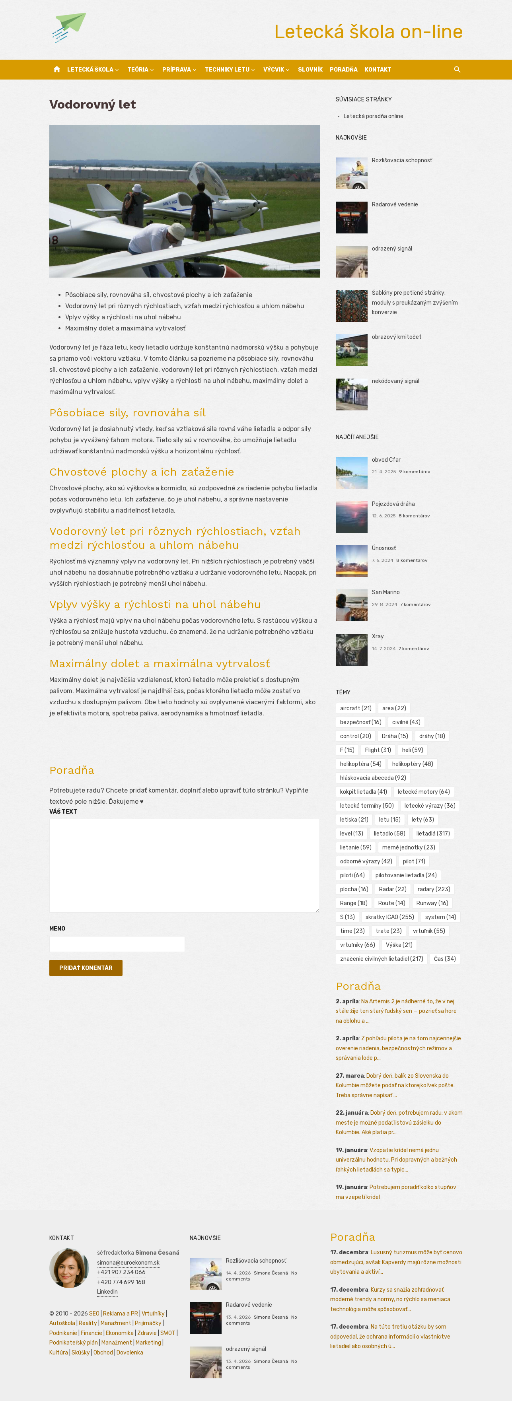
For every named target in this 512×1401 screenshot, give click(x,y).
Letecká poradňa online (373, 116)
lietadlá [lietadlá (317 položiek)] (433, 833)
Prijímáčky (148, 1323)
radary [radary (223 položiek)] (434, 889)
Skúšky (81, 1352)
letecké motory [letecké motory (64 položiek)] (424, 792)
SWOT (167, 1333)
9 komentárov (414, 471)
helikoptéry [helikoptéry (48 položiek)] (412, 764)
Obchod (103, 1352)
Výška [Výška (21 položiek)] (399, 945)
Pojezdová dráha (393, 504)
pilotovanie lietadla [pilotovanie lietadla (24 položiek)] (406, 875)
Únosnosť (384, 548)
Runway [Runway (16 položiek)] (432, 903)
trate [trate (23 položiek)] (389, 931)
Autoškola (62, 1323)
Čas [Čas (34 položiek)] (445, 959)
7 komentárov (415, 604)
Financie (91, 1333)
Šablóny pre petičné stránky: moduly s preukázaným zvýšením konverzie (415, 303)
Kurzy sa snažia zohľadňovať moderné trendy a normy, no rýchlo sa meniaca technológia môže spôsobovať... (390, 1299)
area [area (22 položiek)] (394, 708)
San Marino (386, 592)
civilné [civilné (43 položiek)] (406, 722)
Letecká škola (90, 69)
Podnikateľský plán (73, 1342)
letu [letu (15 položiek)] (390, 819)
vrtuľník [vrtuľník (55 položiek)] (429, 931)
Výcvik (273, 69)
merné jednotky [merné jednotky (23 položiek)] (408, 847)
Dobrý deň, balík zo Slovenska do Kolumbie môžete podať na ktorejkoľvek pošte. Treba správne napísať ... (395, 1086)
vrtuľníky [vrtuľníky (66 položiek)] (357, 945)
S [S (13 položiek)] (347, 917)
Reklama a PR (120, 1313)
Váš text (63, 811)
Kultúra (58, 1352)
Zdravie (147, 1333)
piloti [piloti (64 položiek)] (352, 875)
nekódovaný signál (395, 381)
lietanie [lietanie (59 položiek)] (356, 847)
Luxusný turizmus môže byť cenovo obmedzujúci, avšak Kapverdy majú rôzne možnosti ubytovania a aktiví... (396, 1262)
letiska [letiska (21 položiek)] (354, 819)
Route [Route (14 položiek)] (391, 903)
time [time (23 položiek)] (352, 931)
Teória (137, 69)
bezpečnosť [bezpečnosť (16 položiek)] (361, 722)
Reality (88, 1323)
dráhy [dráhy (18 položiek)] (432, 736)
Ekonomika (120, 1333)
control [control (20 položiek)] (355, 736)
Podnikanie (63, 1333)
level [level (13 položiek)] (351, 833)
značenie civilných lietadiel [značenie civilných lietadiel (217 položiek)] (381, 959)
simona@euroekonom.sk (128, 1262)
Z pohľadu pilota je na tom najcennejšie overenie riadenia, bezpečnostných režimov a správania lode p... (398, 1048)
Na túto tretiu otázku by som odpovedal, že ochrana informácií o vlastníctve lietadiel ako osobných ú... (390, 1336)
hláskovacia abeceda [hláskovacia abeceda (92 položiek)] (373, 778)
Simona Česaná (271, 1273)
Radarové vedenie (395, 204)
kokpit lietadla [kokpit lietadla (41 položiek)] (363, 792)
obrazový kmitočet (397, 337)
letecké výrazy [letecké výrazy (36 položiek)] (430, 806)
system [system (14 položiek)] (440, 917)
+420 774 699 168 (121, 1282)
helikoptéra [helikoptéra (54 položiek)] (361, 764)
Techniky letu (227, 69)
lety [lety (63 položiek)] (423, 819)
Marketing (148, 1342)
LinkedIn (107, 1291)
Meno (57, 928)
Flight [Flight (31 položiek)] (378, 750)
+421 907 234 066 (121, 1272)
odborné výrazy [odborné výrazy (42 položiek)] (366, 861)
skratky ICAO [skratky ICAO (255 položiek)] (390, 917)
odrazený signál (392, 248)
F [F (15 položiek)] (347, 750)
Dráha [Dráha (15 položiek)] (395, 736)
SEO (94, 1313)
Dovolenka (130, 1352)
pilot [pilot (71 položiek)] (414, 861)
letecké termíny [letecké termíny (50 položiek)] (367, 806)
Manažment (116, 1323)
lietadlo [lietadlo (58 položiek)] (389, 833)
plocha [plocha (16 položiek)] (354, 889)
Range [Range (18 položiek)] (354, 903)
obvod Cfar (386, 460)
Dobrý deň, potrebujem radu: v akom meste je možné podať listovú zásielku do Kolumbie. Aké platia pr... (399, 1123)
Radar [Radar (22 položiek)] (393, 889)
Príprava (176, 69)
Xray (378, 636)
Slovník (310, 69)
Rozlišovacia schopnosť (402, 160)
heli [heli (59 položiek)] (412, 750)
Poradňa (344, 69)
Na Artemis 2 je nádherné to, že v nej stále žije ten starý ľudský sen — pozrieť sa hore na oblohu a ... (396, 1011)
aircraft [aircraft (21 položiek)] (356, 708)
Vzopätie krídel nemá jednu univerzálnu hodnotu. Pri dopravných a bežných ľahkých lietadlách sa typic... (396, 1160)
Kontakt (378, 69)
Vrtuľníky (153, 1313)
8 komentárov (414, 516)
